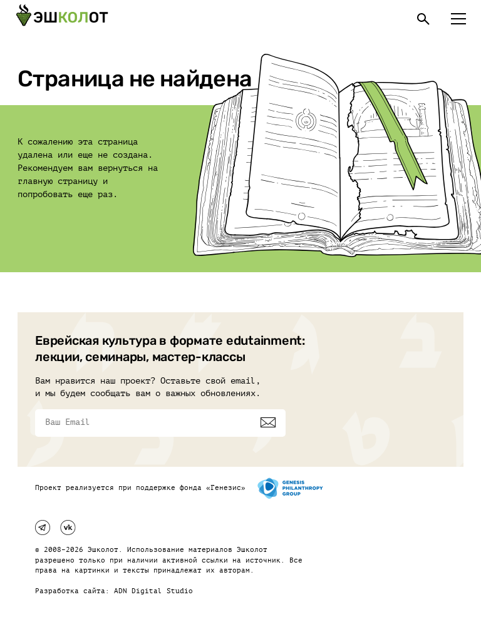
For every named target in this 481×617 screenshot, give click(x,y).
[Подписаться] (268, 422)
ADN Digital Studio (153, 591)
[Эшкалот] (62, 19)
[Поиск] (423, 18)
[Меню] (458, 18)
